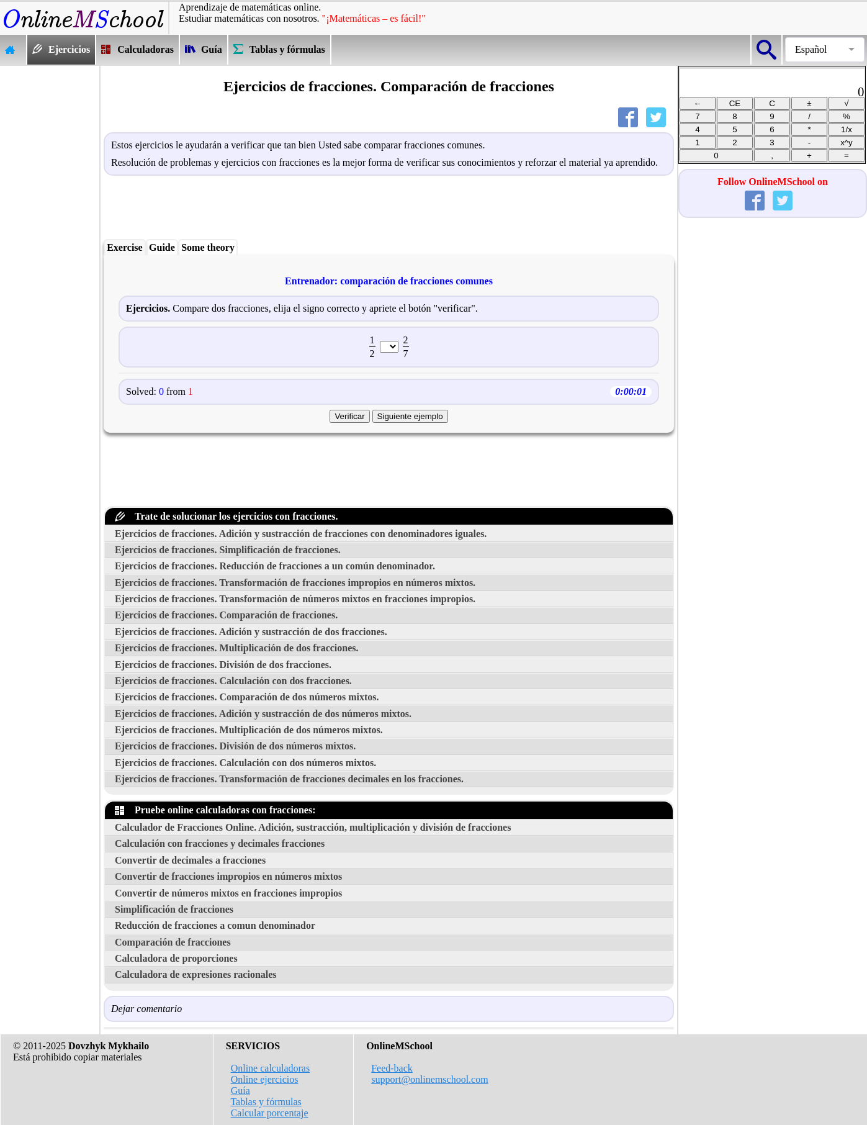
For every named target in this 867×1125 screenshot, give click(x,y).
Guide (162, 247)
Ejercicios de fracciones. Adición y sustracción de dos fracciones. (251, 631)
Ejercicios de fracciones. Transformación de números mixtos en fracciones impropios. (295, 599)
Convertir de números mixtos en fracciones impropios (228, 893)
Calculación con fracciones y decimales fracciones (220, 843)
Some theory (208, 247)
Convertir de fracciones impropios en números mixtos (228, 876)
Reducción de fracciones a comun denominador (215, 925)
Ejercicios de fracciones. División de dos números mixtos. (235, 746)
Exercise (124, 247)
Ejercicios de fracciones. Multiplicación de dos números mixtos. (249, 730)
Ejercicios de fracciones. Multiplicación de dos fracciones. (237, 648)
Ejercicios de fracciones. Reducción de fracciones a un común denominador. (275, 566)
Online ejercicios (265, 1079)
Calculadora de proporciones (176, 958)
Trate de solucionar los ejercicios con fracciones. (226, 516)
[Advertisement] (49, 252)
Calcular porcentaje (269, 1113)
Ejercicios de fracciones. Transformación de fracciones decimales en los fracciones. (289, 779)
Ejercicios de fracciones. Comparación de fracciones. (226, 615)
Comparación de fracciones (173, 942)
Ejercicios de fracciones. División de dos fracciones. (223, 664)
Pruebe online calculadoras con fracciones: (215, 810)
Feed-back (392, 1068)
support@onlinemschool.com (429, 1079)
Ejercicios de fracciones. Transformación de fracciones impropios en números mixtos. (295, 582)
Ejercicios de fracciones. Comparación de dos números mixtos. (247, 697)
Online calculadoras (270, 1068)
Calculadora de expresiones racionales (196, 974)
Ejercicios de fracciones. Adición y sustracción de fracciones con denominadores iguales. (301, 533)
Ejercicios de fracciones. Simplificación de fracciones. (228, 549)
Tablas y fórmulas (265, 1101)
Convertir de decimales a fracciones (190, 860)
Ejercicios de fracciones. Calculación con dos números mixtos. (245, 762)
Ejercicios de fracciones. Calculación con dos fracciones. (233, 680)
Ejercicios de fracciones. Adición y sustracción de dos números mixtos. (263, 713)
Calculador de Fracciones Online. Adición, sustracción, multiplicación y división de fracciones (313, 827)
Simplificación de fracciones (174, 909)
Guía (240, 1090)
